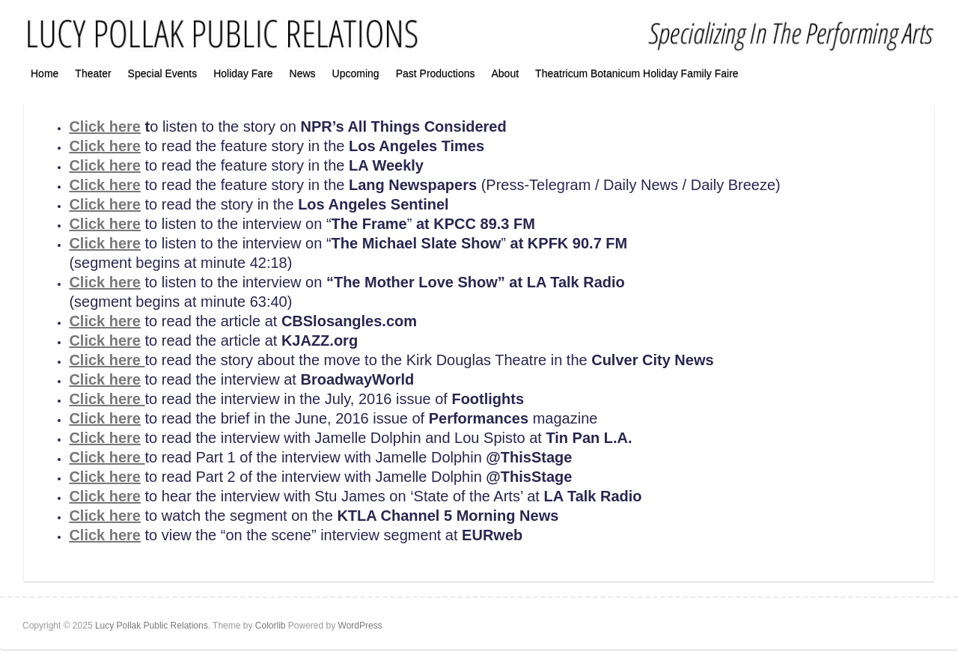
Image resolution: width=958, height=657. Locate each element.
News (303, 73)
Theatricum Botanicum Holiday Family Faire (637, 73)
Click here (105, 126)
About (505, 73)
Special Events (163, 73)
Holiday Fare (242, 73)
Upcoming (355, 73)
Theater (93, 73)
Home (44, 73)
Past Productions (435, 73)
